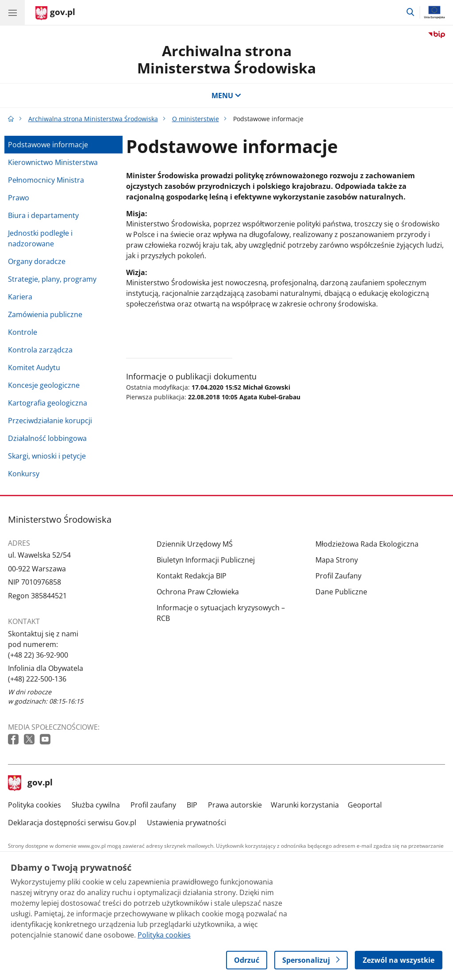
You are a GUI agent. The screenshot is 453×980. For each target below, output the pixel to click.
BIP (192, 805)
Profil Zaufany (338, 576)
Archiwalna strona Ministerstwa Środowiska (226, 59)
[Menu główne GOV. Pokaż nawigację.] (12, 12)
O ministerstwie (195, 119)
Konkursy (23, 474)
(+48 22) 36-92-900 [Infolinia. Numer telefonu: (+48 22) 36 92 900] (38, 655)
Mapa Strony (336, 560)
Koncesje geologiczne (44, 385)
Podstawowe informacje (48, 144)
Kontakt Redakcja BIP (191, 576)
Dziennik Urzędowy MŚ (195, 544)
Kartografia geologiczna (47, 403)
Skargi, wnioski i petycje (47, 456)
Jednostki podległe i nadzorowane (40, 238)
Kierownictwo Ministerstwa (53, 162)
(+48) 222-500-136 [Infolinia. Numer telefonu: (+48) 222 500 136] (37, 679)
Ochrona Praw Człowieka (198, 592)
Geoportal (365, 805)
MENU (226, 95)
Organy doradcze (36, 261)
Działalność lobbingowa (47, 438)
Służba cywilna (96, 805)
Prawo (18, 198)
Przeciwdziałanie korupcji (50, 420)
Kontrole (22, 332)
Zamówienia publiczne (45, 314)
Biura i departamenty (43, 215)
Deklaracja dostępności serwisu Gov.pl (72, 822)
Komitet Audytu (34, 367)
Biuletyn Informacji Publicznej (206, 560)
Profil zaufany (153, 805)
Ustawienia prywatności (186, 822)
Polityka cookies (34, 805)
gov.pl (30, 783)
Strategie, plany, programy (52, 279)
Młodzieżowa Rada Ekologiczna (366, 544)
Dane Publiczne (341, 592)
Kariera (20, 297)
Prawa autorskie (235, 805)
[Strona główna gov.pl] (55, 13)
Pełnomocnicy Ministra (46, 180)
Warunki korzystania (305, 805)
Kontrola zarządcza (40, 350)
